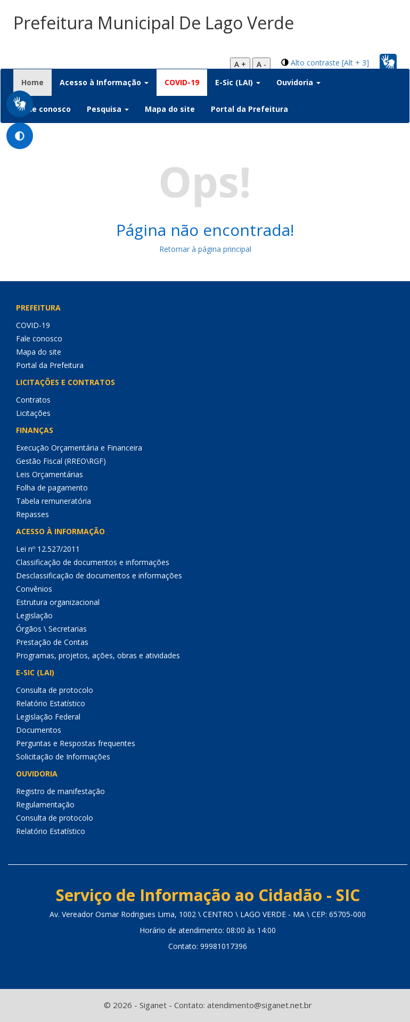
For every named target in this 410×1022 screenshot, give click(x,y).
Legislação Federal (48, 717)
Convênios (34, 589)
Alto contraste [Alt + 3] (330, 63)
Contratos (33, 400)
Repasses (32, 514)
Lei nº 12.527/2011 (48, 549)
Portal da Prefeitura (249, 109)
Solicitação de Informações (63, 756)
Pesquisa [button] (108, 109)
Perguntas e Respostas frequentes (75, 743)
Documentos (38, 730)
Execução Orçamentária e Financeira (79, 448)
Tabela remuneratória (53, 501)
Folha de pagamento (52, 488)
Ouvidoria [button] (298, 82)
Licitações (33, 413)
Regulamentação (45, 804)
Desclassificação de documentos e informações (99, 575)
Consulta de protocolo (54, 690)
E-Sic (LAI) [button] (237, 82)
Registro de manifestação (60, 791)
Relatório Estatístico (50, 703)
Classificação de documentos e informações (92, 562)
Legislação (34, 615)
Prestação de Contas (52, 642)
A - (261, 64)
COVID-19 (182, 82)
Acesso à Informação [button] (104, 82)
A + (240, 64)
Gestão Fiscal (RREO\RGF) (61, 461)
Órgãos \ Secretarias (51, 629)
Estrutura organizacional (58, 602)
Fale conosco (46, 109)
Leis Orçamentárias (49, 474)
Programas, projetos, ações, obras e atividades (98, 655)
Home (36, 82)
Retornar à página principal (205, 249)
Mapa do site (170, 109)
